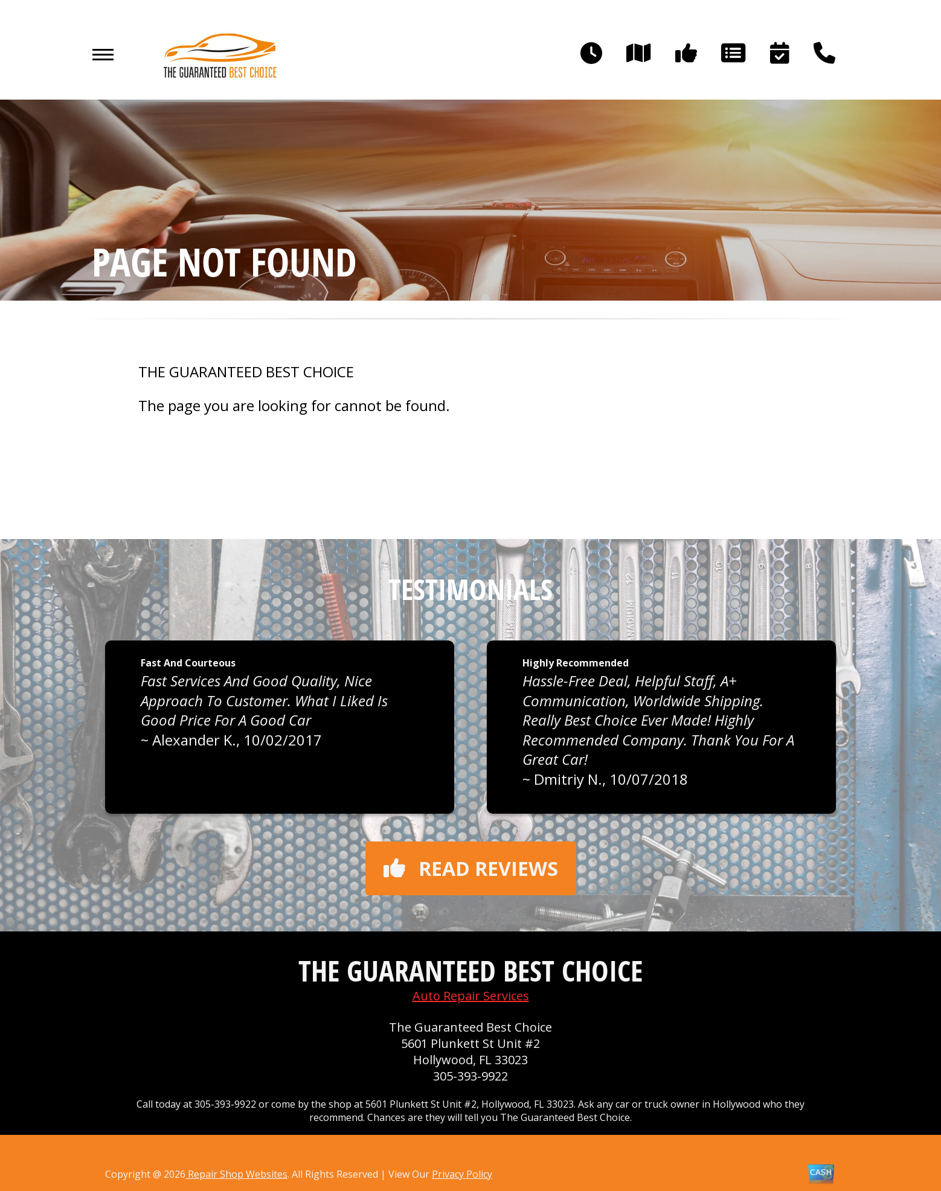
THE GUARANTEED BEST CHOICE (246, 372)
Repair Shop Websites (236, 1174)
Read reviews (471, 868)
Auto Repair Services (471, 996)
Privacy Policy (462, 1174)
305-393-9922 (470, 1076)
